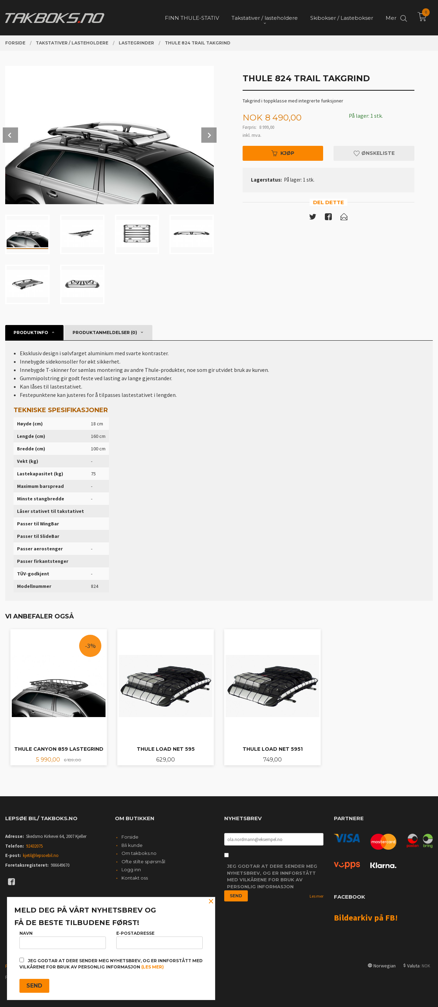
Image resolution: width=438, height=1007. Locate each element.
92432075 (34, 846)
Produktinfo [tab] (31, 332)
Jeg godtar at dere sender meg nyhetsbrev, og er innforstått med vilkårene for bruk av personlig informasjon (272, 876)
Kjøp (282, 153)
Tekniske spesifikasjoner (61, 410)
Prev (10, 135)
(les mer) (152, 966)
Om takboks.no (139, 853)
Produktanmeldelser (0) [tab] (105, 332)
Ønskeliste (374, 153)
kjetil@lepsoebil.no (41, 855)
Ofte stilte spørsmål (143, 861)
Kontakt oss (134, 878)
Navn (62, 940)
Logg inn (131, 869)
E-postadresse (159, 940)
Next (209, 135)
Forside (129, 837)
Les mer (316, 896)
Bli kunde (132, 845)
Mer (391, 17)
